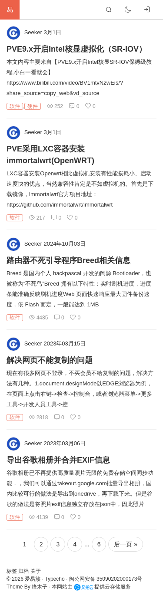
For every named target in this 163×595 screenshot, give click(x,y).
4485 (38, 318)
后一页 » (125, 544)
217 (37, 218)
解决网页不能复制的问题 (50, 360)
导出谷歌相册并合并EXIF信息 (58, 460)
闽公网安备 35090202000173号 (106, 579)
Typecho (54, 579)
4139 (38, 517)
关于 (35, 571)
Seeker (33, 32)
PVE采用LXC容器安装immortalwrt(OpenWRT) (50, 155)
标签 (12, 571)
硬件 (32, 106)
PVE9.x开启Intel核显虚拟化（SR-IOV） (76, 49)
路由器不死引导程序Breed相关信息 (68, 260)
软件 (15, 106)
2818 (38, 417)
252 (55, 106)
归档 (24, 571)
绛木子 (39, 587)
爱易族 (32, 579)
